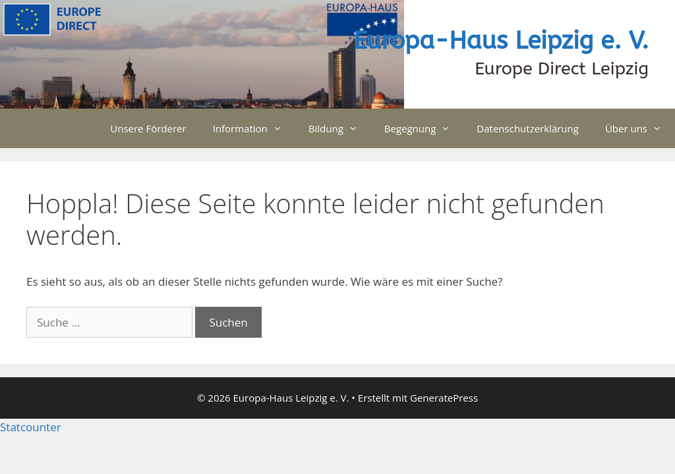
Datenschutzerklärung (528, 128)
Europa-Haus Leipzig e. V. (501, 40)
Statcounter (30, 426)
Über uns (640, 128)
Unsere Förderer (148, 128)
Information (254, 128)
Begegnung (424, 128)
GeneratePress (444, 397)
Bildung (339, 128)
